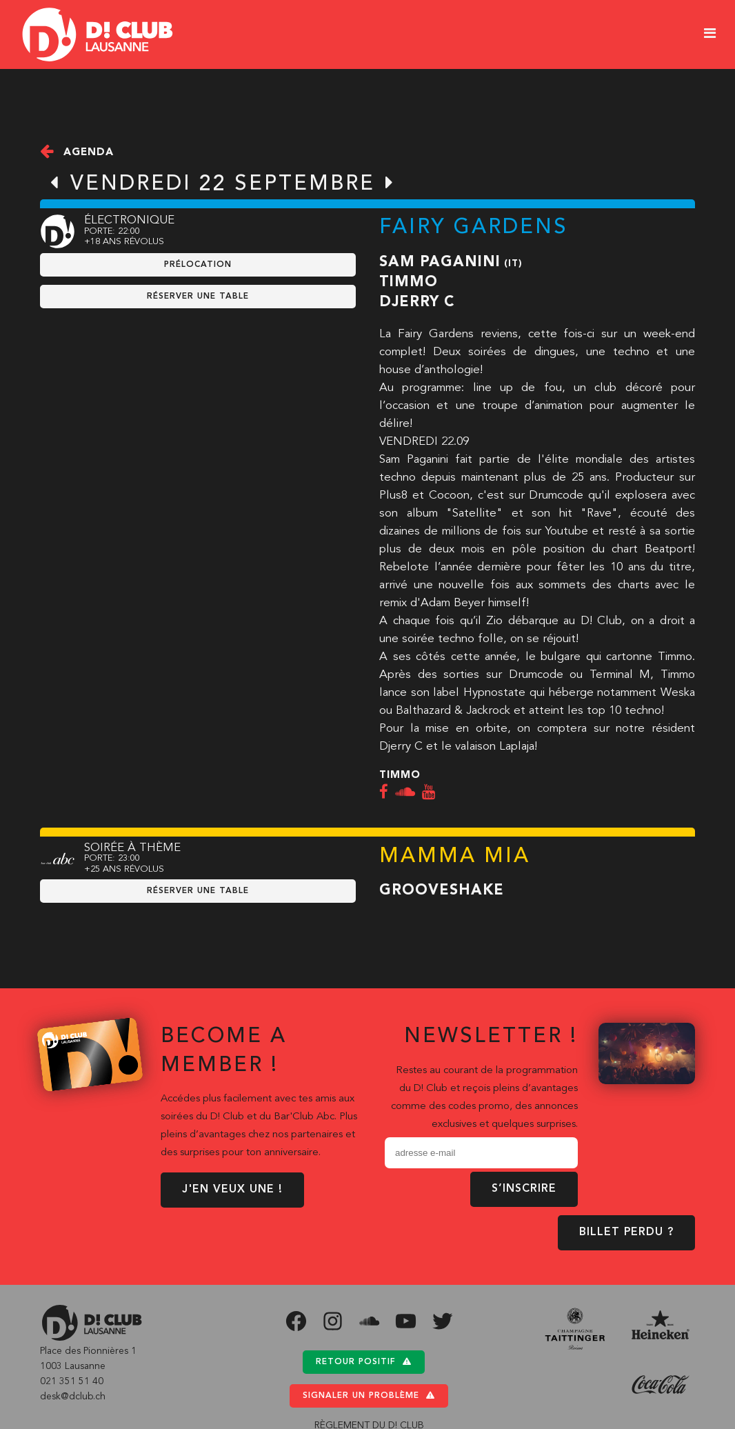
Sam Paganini (440, 262)
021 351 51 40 (71, 1381)
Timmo (408, 282)
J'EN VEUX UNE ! (232, 1189)
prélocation (198, 265)
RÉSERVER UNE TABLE (198, 296)
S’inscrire (524, 1189)
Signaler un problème (369, 1395)
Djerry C (416, 302)
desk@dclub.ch (72, 1396)
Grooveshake (441, 890)
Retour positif (364, 1361)
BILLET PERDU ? (626, 1232)
